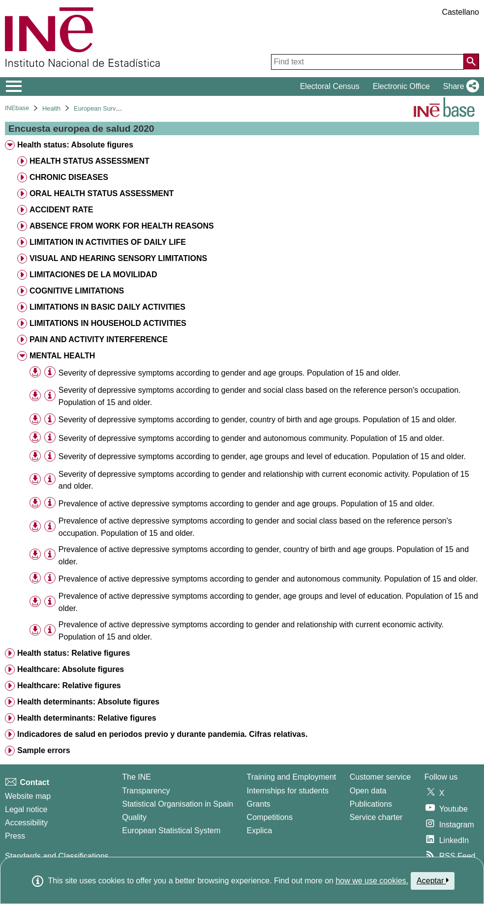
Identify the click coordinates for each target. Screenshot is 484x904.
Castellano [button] (460, 12)
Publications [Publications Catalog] (371, 804)
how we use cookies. (371, 880)
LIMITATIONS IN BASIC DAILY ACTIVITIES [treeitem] (107, 307)
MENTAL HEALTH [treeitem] (62, 355)
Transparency (146, 791)
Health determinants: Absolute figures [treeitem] (88, 702)
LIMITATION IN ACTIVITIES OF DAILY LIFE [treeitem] (108, 242)
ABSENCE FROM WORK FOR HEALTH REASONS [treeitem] (122, 226)
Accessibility (26, 822)
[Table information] (50, 372)
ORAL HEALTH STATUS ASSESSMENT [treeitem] (102, 193)
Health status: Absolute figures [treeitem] (75, 145)
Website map (28, 796)
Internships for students (288, 791)
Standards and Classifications (57, 856)
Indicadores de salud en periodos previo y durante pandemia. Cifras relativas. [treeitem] (162, 734)
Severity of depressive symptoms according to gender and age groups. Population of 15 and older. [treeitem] (230, 373)
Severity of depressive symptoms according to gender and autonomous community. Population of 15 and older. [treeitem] (251, 438)
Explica (259, 830)
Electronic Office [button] (401, 86)
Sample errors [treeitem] (43, 750)
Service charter (376, 817)
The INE (136, 777)
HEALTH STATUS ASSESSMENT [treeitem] (90, 161)
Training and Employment (291, 777)
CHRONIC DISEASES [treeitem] (69, 177)
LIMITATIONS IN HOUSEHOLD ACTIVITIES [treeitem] (108, 323)
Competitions (270, 817)
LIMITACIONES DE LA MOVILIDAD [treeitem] (93, 274)
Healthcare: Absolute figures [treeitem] (70, 669)
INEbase (17, 108)
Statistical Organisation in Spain (177, 804)
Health (51, 108)
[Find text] (367, 62)
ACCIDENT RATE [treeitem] (61, 209)
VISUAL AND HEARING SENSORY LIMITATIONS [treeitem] (118, 258)
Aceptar (433, 880)
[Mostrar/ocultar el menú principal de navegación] (14, 86)
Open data (368, 791)
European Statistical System (171, 830)
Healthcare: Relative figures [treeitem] (69, 685)
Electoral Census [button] (330, 86)
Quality (134, 817)
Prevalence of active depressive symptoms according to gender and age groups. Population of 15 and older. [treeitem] (246, 503)
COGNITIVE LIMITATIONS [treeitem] (77, 291)
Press (15, 836)
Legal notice (26, 809)
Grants (259, 804)
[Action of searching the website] (471, 61)
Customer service (380, 777)
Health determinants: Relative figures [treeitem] (86, 718)
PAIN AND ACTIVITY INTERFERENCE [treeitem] (99, 339)
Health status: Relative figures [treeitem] (73, 653)
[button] (459, 86)
